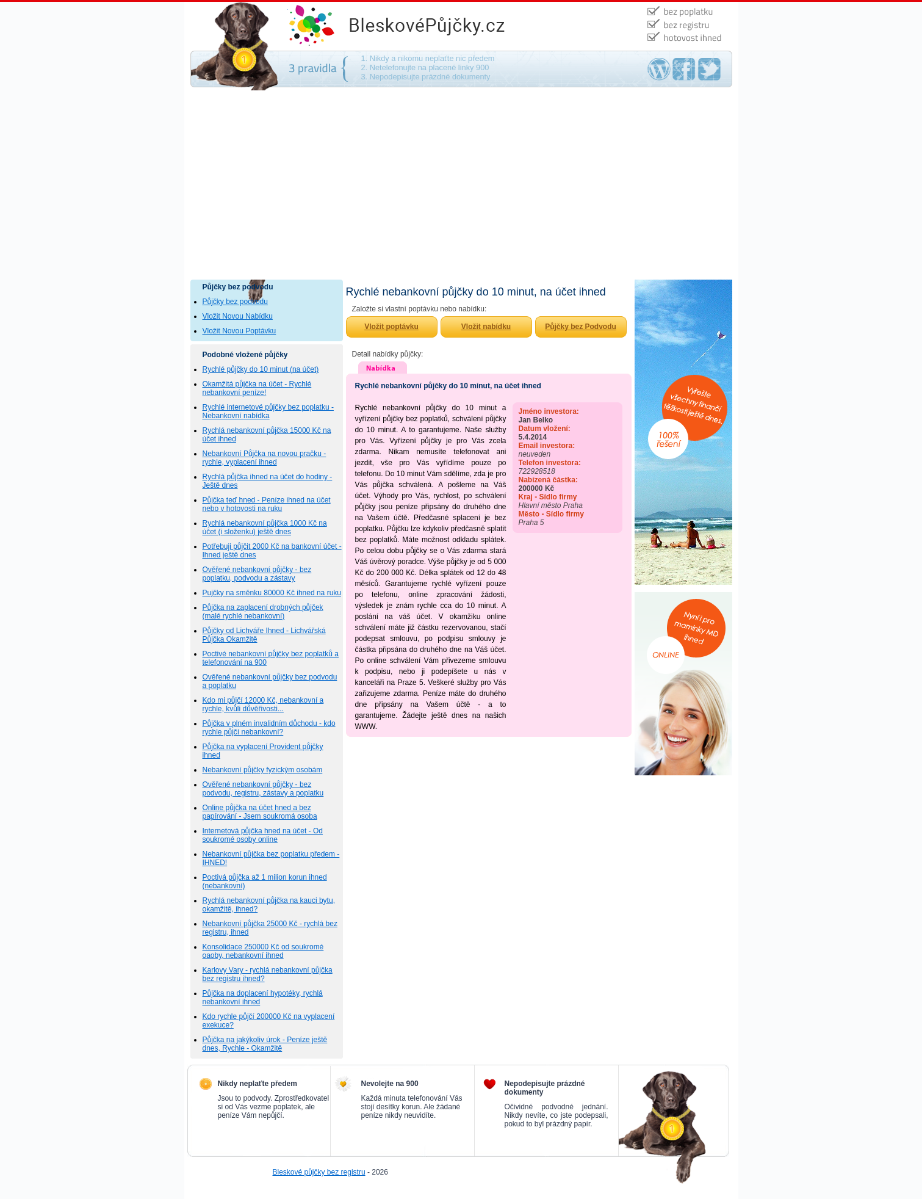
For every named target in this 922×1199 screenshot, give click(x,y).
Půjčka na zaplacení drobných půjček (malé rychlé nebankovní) (263, 611)
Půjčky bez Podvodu (580, 326)
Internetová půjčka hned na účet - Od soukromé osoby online (263, 835)
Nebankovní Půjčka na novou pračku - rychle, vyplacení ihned (264, 457)
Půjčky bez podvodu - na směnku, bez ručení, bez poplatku (440, 26)
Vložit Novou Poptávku (239, 331)
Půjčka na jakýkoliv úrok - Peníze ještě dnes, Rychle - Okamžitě (265, 1043)
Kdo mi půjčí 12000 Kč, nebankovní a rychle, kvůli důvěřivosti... (263, 704)
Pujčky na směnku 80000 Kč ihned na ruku (272, 593)
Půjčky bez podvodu (235, 301)
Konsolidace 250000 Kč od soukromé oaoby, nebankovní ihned (263, 951)
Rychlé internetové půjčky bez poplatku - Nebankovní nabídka (268, 411)
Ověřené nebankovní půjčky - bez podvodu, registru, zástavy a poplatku (263, 788)
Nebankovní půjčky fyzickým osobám (263, 770)
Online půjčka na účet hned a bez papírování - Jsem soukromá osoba (260, 811)
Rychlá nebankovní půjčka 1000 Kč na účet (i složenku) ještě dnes (265, 527)
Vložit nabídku (486, 326)
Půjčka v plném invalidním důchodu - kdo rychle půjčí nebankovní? (269, 727)
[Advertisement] (461, 188)
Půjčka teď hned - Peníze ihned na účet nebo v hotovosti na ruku (267, 504)
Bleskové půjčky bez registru (319, 1172)
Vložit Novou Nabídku (238, 316)
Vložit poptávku (391, 326)
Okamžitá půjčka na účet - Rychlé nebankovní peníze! (257, 388)
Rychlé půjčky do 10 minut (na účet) (261, 369)
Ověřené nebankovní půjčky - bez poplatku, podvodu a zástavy (257, 573)
